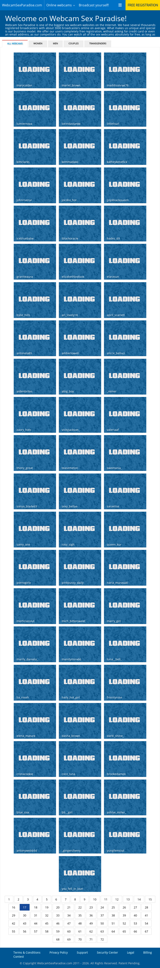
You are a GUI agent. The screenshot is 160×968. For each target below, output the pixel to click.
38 (113, 915)
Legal (130, 952)
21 (69, 907)
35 (80, 915)
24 (102, 907)
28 (146, 907)
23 (91, 907)
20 (57, 907)
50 (102, 923)
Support (82, 952)
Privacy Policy (58, 952)
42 (13, 923)
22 (80, 907)
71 (91, 939)
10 (94, 899)
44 (35, 923)
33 (57, 915)
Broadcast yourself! (94, 5)
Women (37, 43)
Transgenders (97, 43)
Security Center (107, 952)
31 (35, 915)
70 (80, 939)
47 (69, 923)
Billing (147, 952)
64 (113, 931)
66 (135, 931)
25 (113, 907)
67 (146, 931)
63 (102, 931)
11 (105, 899)
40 (135, 915)
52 (124, 923)
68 (57, 939)
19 (46, 907)
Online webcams (59, 5)
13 (128, 899)
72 (102, 939)
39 (124, 915)
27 (135, 907)
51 (113, 923)
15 (150, 899)
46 (57, 923)
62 (91, 931)
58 (46, 931)
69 (69, 939)
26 (124, 907)
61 (80, 931)
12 (117, 899)
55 (13, 931)
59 (57, 931)
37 (102, 915)
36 (91, 915)
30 (24, 915)
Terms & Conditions (26, 952)
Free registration (143, 5)
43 (24, 923)
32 (46, 915)
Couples (74, 43)
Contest (18, 957)
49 (91, 923)
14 (139, 899)
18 (35, 907)
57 (35, 931)
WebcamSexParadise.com (22, 5)
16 (13, 907)
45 (46, 923)
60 (69, 931)
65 (124, 931)
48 (80, 923)
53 (135, 923)
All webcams (15, 43)
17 (24, 907)
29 (13, 915)
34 (69, 915)
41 (146, 915)
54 (146, 923)
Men (55, 43)
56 (24, 931)
